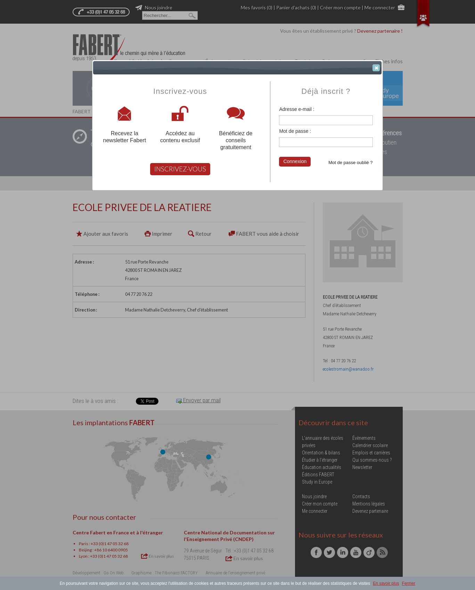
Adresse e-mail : (296, 109)
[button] (376, 67)
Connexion (294, 161)
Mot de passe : (295, 131)
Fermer (409, 583)
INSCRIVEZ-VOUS (180, 169)
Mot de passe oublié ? (350, 162)
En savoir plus (386, 583)
